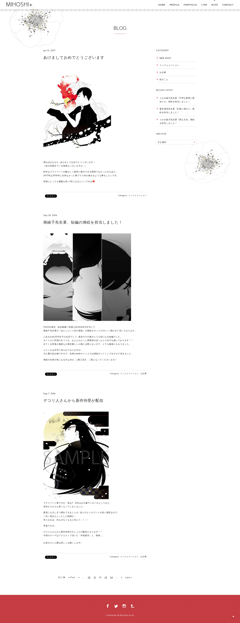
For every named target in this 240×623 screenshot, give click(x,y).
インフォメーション (137, 195)
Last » (129, 577)
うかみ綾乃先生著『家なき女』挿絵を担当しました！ (177, 121)
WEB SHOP (165, 58)
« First (71, 577)
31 (95, 577)
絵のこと (164, 79)
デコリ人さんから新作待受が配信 (73, 400)
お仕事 (144, 373)
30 (89, 577)
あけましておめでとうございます (73, 57)
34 (111, 577)
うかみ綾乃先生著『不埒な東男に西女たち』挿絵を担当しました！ (177, 100)
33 (106, 577)
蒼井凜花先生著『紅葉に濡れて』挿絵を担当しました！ (177, 110)
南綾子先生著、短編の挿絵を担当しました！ (83, 222)
